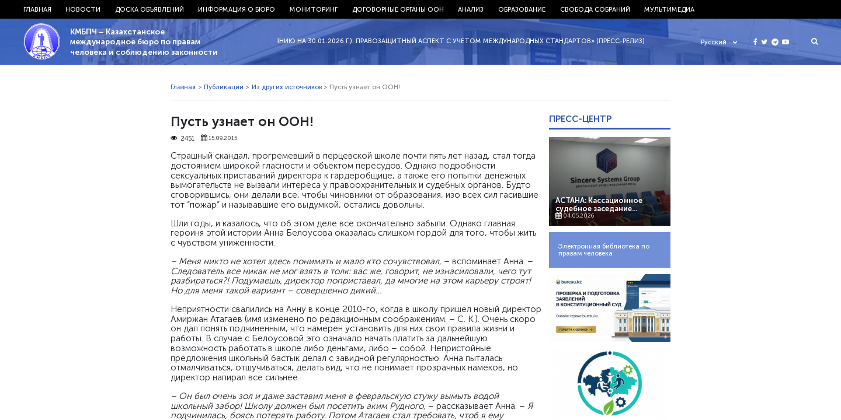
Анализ (471, 9)
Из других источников (287, 87)
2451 (182, 138)
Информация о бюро (236, 9)
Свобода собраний (595, 9)
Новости (82, 9)
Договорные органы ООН (398, 9)
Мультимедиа (669, 9)
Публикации (224, 87)
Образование (521, 9)
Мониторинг (314, 9)
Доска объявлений (149, 9)
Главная (37, 9)
